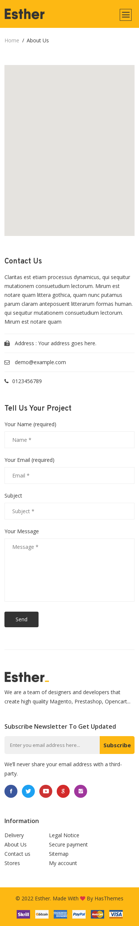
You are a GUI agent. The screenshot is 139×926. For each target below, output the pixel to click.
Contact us (17, 853)
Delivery (14, 835)
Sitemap (59, 853)
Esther (42, 898)
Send (21, 619)
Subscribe (117, 745)
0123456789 (27, 381)
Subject (13, 495)
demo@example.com (40, 362)
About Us (15, 844)
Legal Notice (64, 835)
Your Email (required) (29, 460)
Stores (12, 863)
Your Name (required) (30, 424)
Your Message (21, 531)
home (11, 40)
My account (63, 863)
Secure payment (68, 844)
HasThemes (109, 898)
